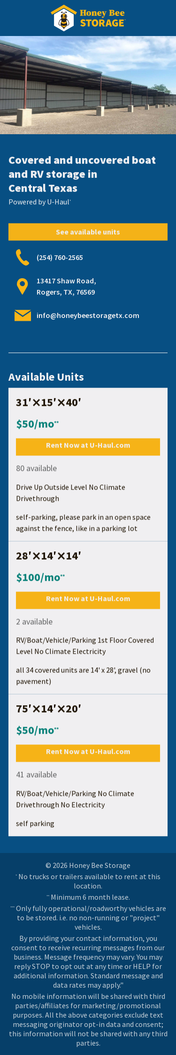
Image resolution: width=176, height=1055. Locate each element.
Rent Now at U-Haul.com (88, 444)
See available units (88, 233)
